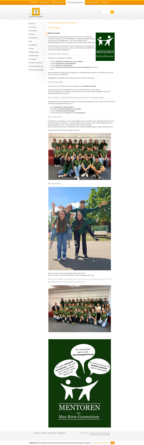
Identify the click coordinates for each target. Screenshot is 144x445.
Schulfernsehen (34, 55)
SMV (30, 41)
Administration (61, 433)
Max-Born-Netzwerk (35, 63)
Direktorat (32, 23)
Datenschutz (52, 433)
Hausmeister (33, 31)
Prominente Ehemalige (36, 70)
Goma (108, 434)
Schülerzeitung (33, 52)
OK (112, 443)
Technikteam (33, 45)
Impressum (37, 433)
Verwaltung (32, 27)
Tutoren (31, 48)
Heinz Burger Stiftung (36, 66)
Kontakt (44, 433)
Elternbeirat (32, 59)
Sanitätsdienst (33, 38)
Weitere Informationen (101, 443)
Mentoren (32, 34)
